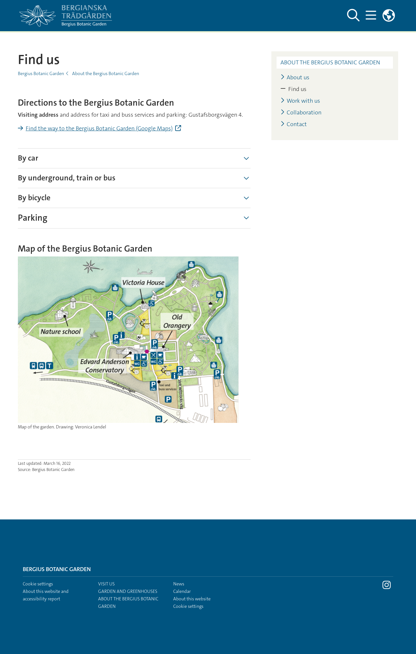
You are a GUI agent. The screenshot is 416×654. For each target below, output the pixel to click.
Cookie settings (38, 584)
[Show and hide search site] (353, 15)
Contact (293, 124)
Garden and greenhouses (127, 591)
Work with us (300, 101)
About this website (192, 599)
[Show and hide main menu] (370, 15)
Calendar (182, 591)
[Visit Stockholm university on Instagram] (387, 587)
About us (294, 77)
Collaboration (300, 112)
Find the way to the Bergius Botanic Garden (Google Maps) (99, 128)
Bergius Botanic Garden (41, 73)
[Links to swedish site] (388, 15)
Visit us (106, 584)
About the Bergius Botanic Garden (105, 73)
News (178, 584)
